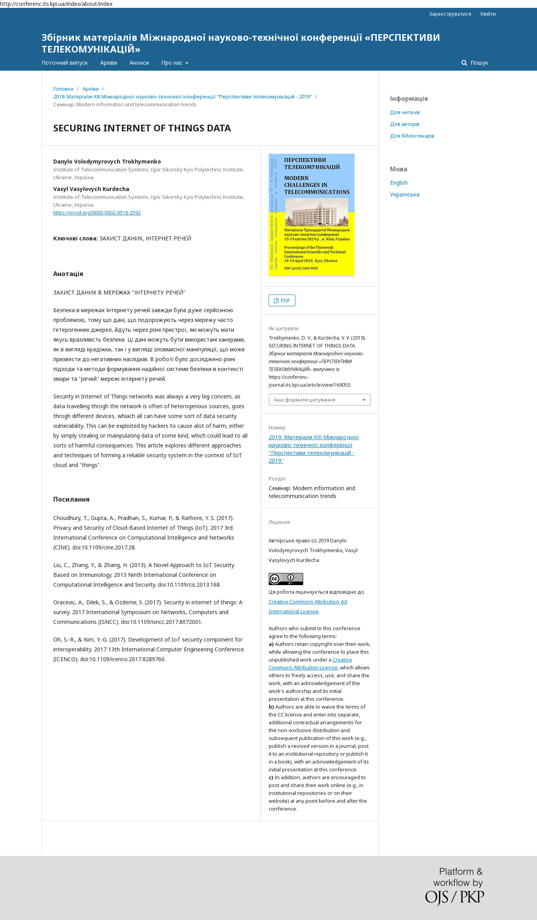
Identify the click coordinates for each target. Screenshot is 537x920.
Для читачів (405, 112)
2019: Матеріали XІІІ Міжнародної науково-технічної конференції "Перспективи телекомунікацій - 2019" (182, 96)
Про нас (172, 62)
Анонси (139, 62)
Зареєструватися (450, 13)
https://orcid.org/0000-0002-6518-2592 (97, 212)
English (399, 182)
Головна (63, 88)
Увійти (488, 13)
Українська (404, 194)
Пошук (478, 62)
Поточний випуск (65, 62)
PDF (285, 300)
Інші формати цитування (304, 399)
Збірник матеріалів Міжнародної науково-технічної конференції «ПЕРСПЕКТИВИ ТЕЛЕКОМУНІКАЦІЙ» (241, 43)
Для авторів (404, 123)
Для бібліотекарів (412, 135)
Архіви (108, 62)
